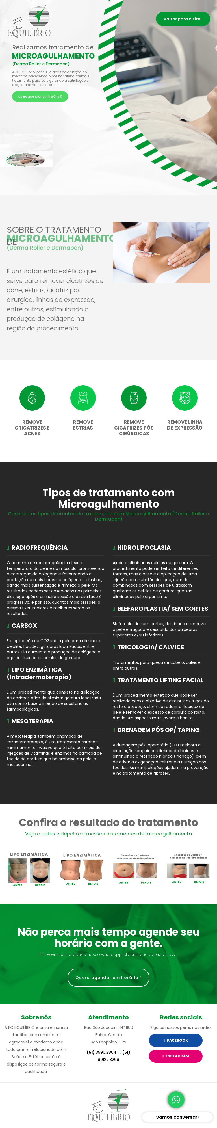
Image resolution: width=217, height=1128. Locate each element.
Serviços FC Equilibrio (29, 21)
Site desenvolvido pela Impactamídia (108, 1105)
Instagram (175, 1056)
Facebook (176, 1040)
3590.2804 (101, 1052)
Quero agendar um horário (40, 96)
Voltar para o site (183, 19)
